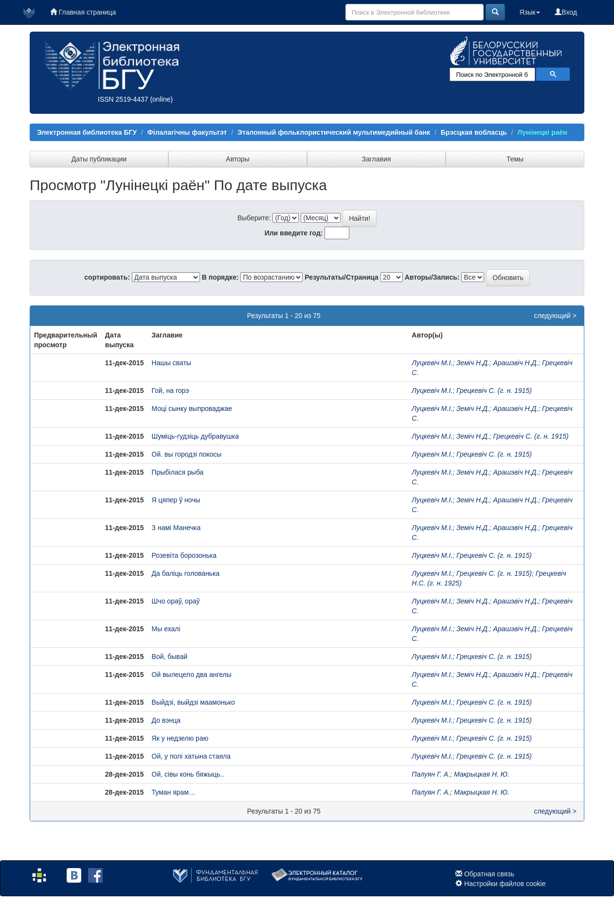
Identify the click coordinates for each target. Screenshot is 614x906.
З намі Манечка (176, 528)
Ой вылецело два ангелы (192, 674)
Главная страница (83, 12)
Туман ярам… (174, 792)
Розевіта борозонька (184, 555)
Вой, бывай (170, 656)
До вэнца (166, 720)
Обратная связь (489, 874)
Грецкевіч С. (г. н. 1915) (494, 390)
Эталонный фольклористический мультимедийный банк (333, 132)
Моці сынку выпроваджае (192, 408)
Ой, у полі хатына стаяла (191, 756)
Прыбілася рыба (178, 472)
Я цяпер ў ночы (176, 500)
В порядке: (220, 277)
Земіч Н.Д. (472, 363)
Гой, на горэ (170, 390)
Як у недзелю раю (180, 738)
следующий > (555, 316)
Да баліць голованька (186, 573)
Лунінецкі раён (542, 132)
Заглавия (376, 159)
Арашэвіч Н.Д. (516, 363)
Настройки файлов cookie (505, 884)
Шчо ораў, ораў (176, 601)
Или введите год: (294, 233)
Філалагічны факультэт (187, 132)
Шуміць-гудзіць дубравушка (195, 436)
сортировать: (107, 277)
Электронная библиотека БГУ (87, 132)
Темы (515, 159)
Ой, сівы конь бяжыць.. (188, 774)
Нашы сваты (171, 363)
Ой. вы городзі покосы (187, 454)
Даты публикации (99, 159)
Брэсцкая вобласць (474, 132)
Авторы (237, 159)
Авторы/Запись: (432, 277)
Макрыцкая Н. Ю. (481, 774)
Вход (566, 12)
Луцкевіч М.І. (432, 363)
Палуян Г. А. (431, 774)
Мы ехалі (166, 629)
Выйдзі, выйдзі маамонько (193, 702)
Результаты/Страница (342, 277)
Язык (530, 12)
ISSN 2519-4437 (123, 99)
